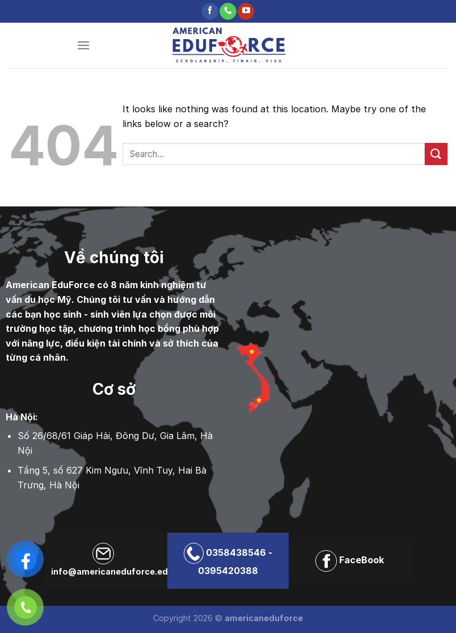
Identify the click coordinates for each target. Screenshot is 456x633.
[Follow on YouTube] (246, 11)
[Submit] (436, 154)
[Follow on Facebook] (210, 11)
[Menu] (83, 45)
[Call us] (227, 11)
